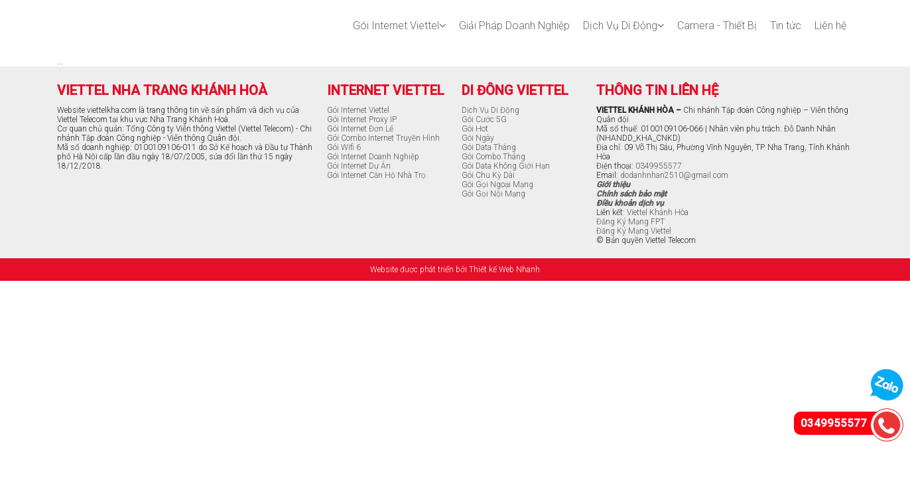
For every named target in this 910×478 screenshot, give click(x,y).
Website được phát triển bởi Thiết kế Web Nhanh (455, 269)
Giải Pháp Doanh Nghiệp (514, 25)
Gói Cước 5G (484, 119)
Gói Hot (475, 128)
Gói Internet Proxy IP (362, 119)
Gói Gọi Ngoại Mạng (497, 184)
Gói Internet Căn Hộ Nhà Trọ (376, 175)
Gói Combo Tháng (493, 156)
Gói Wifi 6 (344, 147)
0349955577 (658, 166)
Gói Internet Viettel (399, 25)
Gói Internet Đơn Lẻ (360, 128)
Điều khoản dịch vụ (630, 203)
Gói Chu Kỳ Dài (488, 175)
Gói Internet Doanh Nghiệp (373, 156)
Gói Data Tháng (489, 147)
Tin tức (785, 25)
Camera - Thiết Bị (717, 25)
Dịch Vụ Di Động (623, 25)
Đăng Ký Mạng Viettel (633, 231)
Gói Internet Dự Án (359, 166)
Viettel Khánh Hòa (657, 212)
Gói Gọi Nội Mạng (493, 194)
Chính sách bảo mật (631, 194)
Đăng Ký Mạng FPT (630, 221)
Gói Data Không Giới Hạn (506, 166)
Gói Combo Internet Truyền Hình (383, 138)
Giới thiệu (613, 184)
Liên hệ (830, 25)
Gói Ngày (478, 138)
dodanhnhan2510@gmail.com (674, 175)
